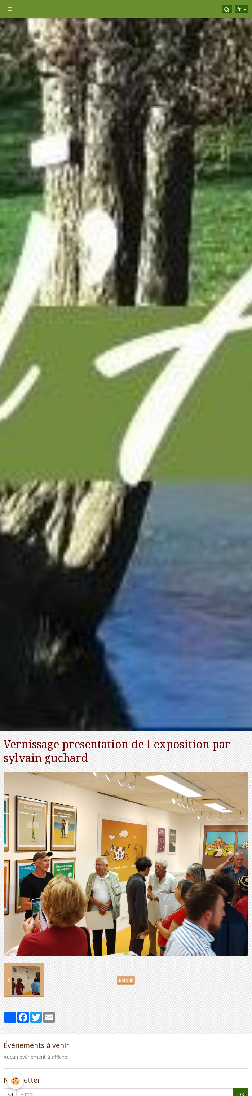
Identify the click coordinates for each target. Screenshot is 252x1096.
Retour (126, 980)
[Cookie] (15, 1081)
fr (239, 9)
